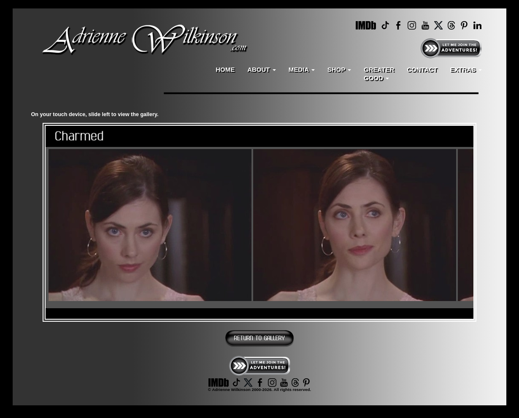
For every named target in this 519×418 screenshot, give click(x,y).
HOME (225, 69)
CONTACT (422, 69)
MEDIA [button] (302, 69)
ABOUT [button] (261, 69)
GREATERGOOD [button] (379, 73)
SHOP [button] (339, 69)
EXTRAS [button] (465, 69)
